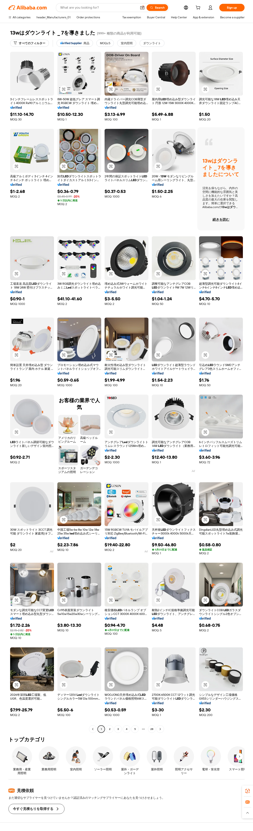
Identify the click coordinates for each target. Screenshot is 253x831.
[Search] (157, 7)
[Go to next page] (160, 729)
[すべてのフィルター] (29, 43)
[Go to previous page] (93, 729)
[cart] (199, 8)
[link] (247, 791)
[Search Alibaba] (98, 7)
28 (151, 729)
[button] (142, 7)
